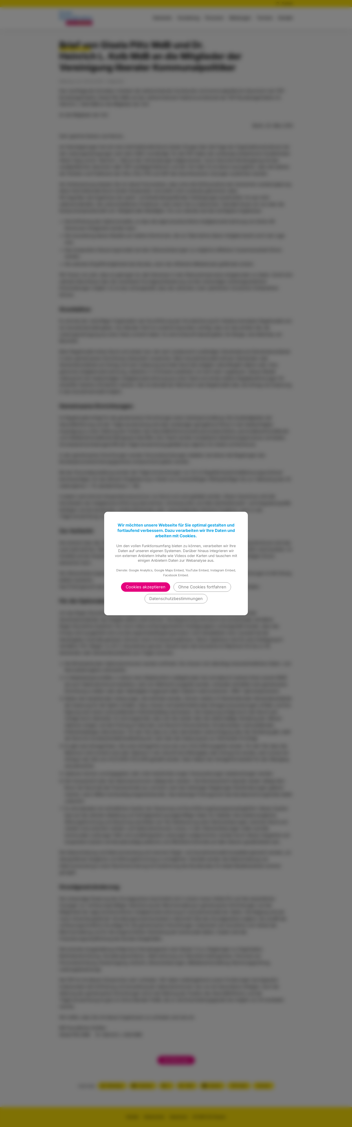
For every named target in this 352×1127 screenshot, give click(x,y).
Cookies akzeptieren (145, 587)
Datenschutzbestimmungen (176, 598)
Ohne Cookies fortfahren (202, 587)
